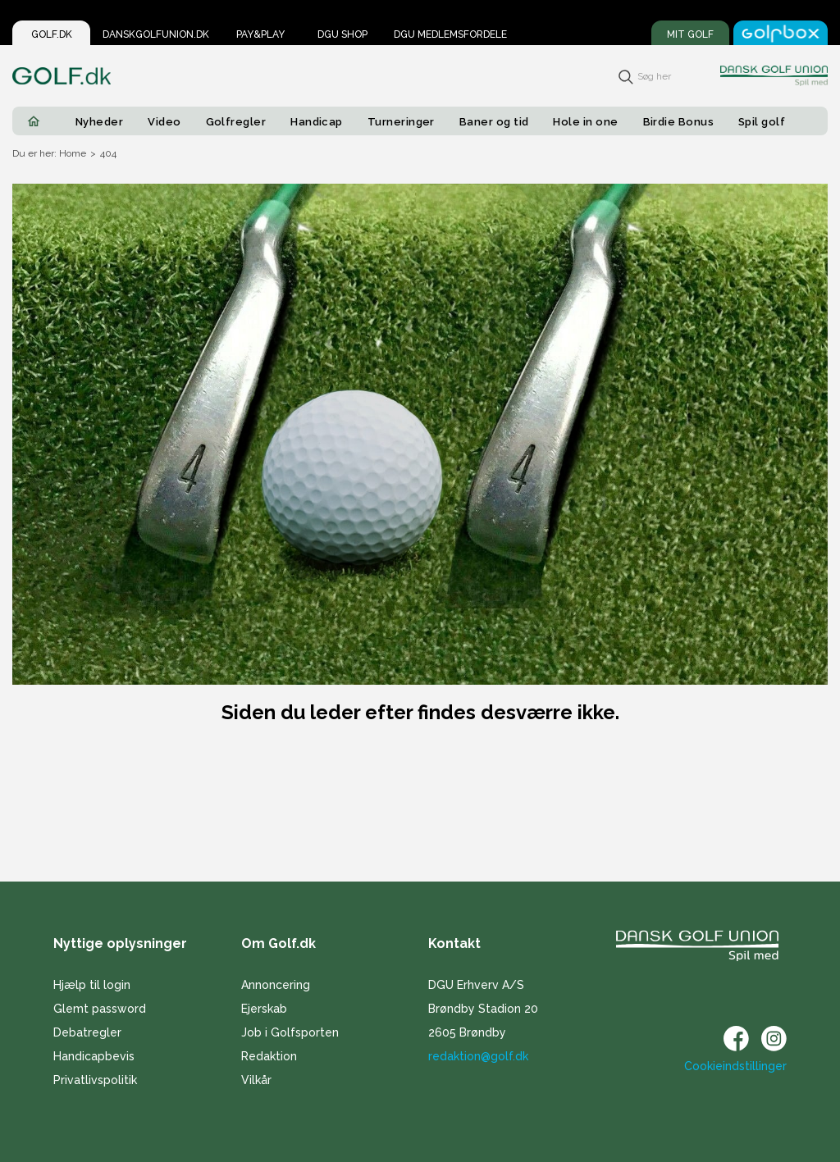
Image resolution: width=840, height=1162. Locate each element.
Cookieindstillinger (735, 1066)
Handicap (316, 122)
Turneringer (401, 122)
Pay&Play (260, 34)
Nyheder (99, 122)
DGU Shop (342, 34)
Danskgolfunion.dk (156, 34)
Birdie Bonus (678, 122)
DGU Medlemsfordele (450, 34)
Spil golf (761, 122)
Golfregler (236, 122)
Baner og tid (494, 122)
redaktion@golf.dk (478, 1056)
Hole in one (585, 122)
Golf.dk (51, 34)
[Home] (33, 121)
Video (164, 122)
